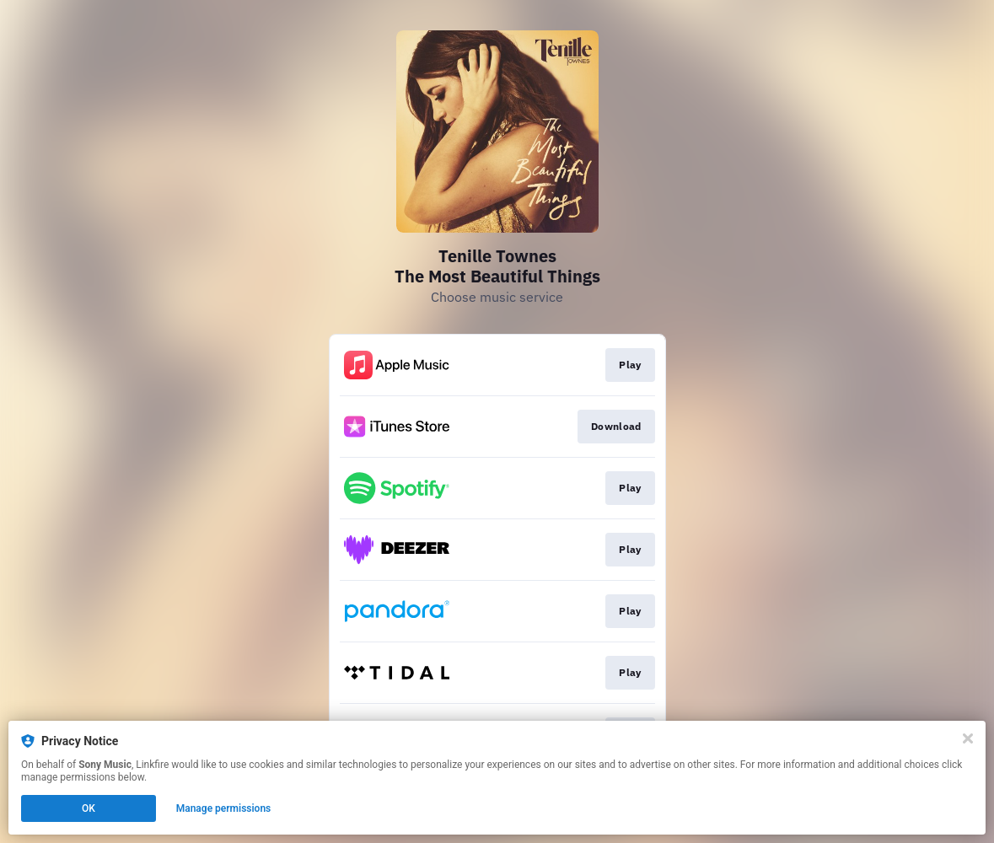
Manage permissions (223, 808)
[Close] (967, 738)
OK (88, 808)
